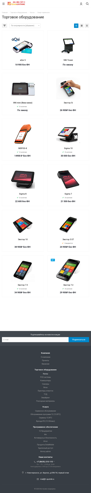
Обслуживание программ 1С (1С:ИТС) (46, 414)
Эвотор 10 (23, 239)
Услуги (45, 407)
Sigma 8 (22, 194)
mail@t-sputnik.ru (47, 479)
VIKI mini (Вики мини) (22, 103)
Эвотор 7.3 (23, 285)
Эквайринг (45, 398)
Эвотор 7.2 (68, 285)
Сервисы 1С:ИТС (45, 418)
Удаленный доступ (45, 448)
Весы (45, 387)
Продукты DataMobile (45, 445)
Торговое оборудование (46, 370)
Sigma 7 (68, 194)
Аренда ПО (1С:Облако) (45, 421)
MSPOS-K (22, 148)
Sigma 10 (68, 148)
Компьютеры (45, 381)
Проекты (45, 360)
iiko (45, 434)
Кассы (45, 374)
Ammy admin (45, 451)
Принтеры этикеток (45, 391)
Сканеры (45, 384)
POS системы (45, 377)
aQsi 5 (23, 60)
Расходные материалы (45, 401)
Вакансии (45, 364)
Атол (45, 441)
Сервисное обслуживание (45, 411)
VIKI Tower (68, 60)
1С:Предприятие (45, 431)
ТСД (45, 394)
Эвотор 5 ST (68, 239)
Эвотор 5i (68, 103)
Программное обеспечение (45, 427)
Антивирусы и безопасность (45, 438)
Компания (45, 353)
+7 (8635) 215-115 (45, 462)
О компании (45, 357)
